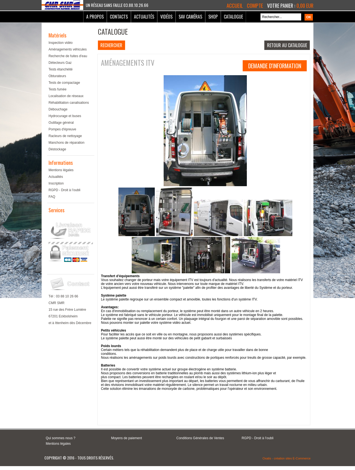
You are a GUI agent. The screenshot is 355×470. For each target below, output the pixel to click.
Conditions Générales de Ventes (200, 438)
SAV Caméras (190, 16)
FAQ (52, 197)
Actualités (144, 16)
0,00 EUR (304, 5)
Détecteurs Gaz (60, 63)
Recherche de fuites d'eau (68, 56)
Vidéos (166, 16)
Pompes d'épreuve (62, 129)
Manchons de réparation (66, 143)
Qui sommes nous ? (60, 438)
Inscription (56, 183)
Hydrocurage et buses (65, 116)
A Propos (95, 16)
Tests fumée (58, 89)
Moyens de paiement (126, 438)
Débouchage (58, 109)
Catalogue (233, 16)
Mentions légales (61, 170)
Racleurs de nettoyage (65, 136)
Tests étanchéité (61, 69)
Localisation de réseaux (66, 96)
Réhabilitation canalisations (69, 103)
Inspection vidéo (61, 43)
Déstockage (57, 149)
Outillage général (61, 123)
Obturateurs (57, 76)
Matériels (57, 35)
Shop (213, 16)
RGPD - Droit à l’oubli (64, 190)
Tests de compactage (64, 83)
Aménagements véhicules (68, 49)
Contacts (119, 16)
